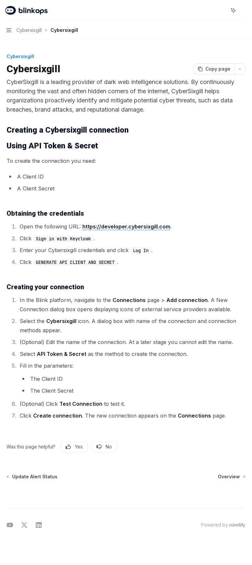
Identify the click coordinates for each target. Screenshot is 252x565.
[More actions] (243, 10)
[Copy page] (213, 69)
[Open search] (221, 10)
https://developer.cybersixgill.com (126, 226)
